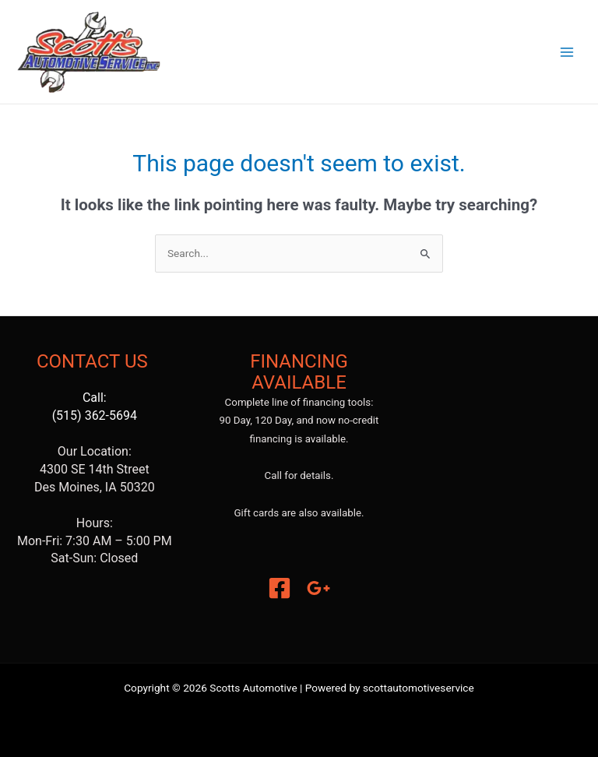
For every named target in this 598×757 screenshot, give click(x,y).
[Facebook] (279, 588)
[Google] (318, 588)
